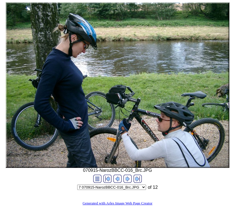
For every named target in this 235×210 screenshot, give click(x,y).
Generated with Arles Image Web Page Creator (117, 203)
